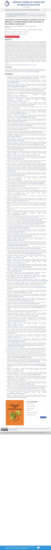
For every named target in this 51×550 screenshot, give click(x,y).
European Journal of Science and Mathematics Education (22, 10)
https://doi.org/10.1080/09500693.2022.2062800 (17, 113)
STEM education (12, 65)
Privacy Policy (24, 548)
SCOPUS (35, 412)
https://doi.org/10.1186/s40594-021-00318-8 (22, 357)
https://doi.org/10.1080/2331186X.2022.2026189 (16, 86)
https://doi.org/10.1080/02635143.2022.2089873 (17, 96)
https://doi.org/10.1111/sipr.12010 (26, 125)
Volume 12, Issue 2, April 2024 (20, 13)
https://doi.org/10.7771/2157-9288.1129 (37, 166)
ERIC (32, 412)
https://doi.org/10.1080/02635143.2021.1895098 (22, 267)
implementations (23, 65)
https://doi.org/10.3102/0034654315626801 (16, 393)
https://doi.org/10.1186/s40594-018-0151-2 (16, 240)
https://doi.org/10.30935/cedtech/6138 (30, 78)
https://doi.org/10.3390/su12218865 (14, 271)
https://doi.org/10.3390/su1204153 (14, 337)
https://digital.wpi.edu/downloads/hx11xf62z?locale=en (31, 132)
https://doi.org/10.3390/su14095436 (32, 361)
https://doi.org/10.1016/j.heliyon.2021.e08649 (33, 220)
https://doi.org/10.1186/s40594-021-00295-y (23, 236)
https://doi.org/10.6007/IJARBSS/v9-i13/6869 (16, 194)
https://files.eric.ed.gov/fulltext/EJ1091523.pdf (16, 397)
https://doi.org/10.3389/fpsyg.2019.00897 (15, 140)
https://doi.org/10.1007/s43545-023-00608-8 (16, 380)
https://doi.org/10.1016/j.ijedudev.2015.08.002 (16, 341)
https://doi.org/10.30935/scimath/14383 (34, 29)
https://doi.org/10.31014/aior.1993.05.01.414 (25, 105)
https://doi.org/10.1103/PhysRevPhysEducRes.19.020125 (18, 228)
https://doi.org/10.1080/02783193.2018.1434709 (16, 121)
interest (18, 65)
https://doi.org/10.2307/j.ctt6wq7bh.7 (34, 253)
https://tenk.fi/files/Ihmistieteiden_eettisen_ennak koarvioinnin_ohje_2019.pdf (23, 155)
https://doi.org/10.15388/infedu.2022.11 (26, 300)
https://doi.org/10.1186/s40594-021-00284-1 (26, 117)
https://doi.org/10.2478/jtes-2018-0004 (36, 90)
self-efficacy (30, 65)
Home (7, 13)
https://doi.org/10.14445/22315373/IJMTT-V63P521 (34, 388)
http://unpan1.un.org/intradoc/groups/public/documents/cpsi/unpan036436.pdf (24, 248)
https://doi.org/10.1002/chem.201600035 (30, 273)
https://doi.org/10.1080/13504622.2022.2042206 (17, 101)
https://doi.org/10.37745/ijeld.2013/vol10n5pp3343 (17, 245)
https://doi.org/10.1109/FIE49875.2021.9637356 (16, 321)
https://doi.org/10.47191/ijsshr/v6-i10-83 (20, 201)
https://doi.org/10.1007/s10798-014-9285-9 (16, 175)
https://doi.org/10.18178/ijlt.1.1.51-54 (14, 136)
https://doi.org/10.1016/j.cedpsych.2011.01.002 (16, 214)
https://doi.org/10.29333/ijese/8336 (14, 179)
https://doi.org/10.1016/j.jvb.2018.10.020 (15, 370)
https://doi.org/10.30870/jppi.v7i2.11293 (15, 296)
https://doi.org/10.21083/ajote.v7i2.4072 (15, 325)
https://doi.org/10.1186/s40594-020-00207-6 (16, 232)
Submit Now (43, 417)
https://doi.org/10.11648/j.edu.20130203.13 (15, 257)
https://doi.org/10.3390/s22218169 (31, 315)
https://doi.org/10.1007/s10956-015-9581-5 (32, 374)
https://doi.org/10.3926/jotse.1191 (38, 328)
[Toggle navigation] (44, 10)
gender (35, 65)
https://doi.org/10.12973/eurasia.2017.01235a (35, 183)
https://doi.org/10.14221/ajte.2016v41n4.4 (15, 159)
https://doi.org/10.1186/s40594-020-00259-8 (23, 292)
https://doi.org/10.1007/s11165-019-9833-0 (26, 384)
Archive (11, 13)
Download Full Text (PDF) (12, 36)
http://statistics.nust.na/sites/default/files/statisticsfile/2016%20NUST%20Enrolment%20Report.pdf (28, 280)
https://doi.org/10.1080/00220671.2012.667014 (16, 263)
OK (38, 547)
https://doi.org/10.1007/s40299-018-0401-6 (35, 224)
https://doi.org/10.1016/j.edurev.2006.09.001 (16, 186)
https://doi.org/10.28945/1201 (13, 82)
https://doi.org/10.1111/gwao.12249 (32, 303)
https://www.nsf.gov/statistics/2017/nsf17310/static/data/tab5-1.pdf (21, 277)
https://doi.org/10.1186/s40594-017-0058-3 (35, 144)
